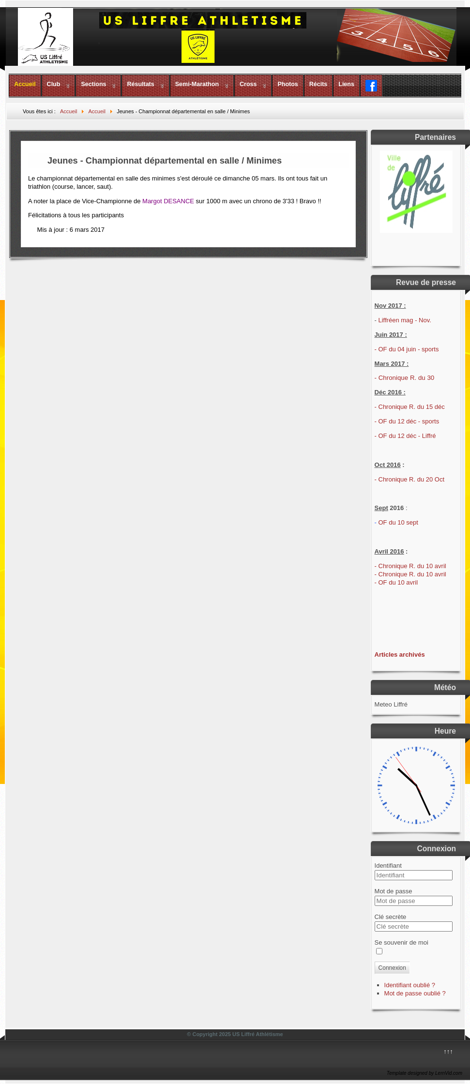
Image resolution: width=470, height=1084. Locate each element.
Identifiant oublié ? (410, 985)
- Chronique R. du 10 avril (410, 566)
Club (54, 84)
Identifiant (388, 865)
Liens (346, 84)
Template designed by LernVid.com (424, 1073)
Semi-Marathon (197, 84)
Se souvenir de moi (401, 942)
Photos (287, 84)
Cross (248, 84)
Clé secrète (391, 916)
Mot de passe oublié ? (415, 993)
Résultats (140, 84)
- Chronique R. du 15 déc (410, 406)
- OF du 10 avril (396, 582)
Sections (93, 84)
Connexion (392, 967)
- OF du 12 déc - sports (407, 421)
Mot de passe (393, 891)
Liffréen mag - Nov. (405, 320)
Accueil (24, 84)
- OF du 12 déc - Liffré (405, 435)
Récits (318, 84)
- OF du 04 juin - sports (407, 349)
